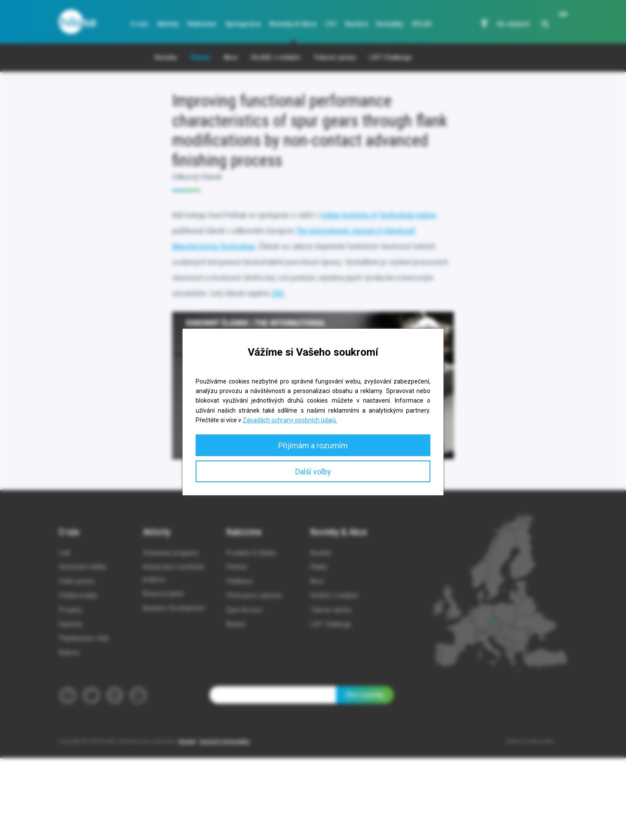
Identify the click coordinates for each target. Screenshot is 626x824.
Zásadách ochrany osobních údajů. (290, 420)
